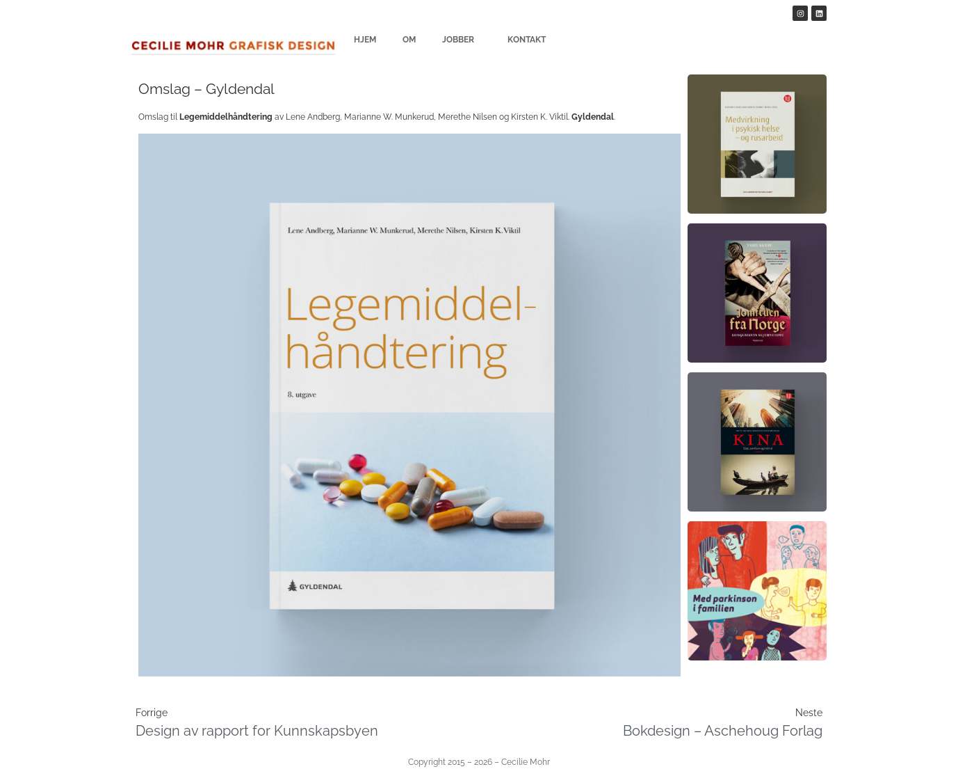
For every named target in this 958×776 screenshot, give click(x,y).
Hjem (365, 40)
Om (409, 40)
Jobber (461, 40)
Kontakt (527, 40)
